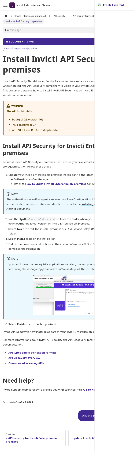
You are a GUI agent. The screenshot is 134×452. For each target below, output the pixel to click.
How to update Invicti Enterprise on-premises (55, 184)
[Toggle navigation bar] (5, 5)
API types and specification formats (32, 352)
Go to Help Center (95, 389)
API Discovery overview (24, 358)
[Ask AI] (128, 5)
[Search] (122, 5)
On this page (13, 30)
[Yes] (115, 415)
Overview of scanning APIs (26, 363)
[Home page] (6, 16)
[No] (124, 415)
